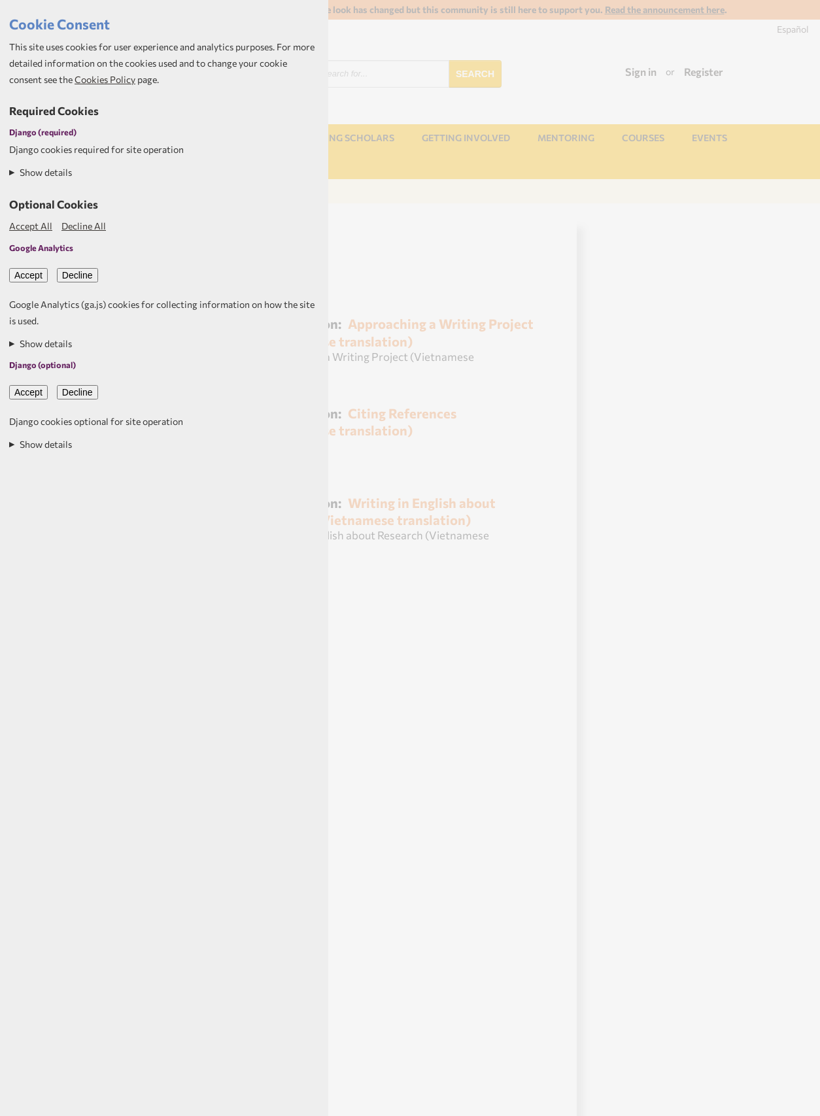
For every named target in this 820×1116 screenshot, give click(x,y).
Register (703, 71)
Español (793, 29)
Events (709, 137)
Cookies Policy (105, 79)
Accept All (30, 225)
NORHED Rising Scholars (332, 137)
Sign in (641, 71)
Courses (643, 137)
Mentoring (566, 137)
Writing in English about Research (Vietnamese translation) (377, 511)
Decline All (83, 225)
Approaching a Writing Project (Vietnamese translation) (396, 331)
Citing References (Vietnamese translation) (357, 421)
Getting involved (466, 137)
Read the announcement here (665, 9)
